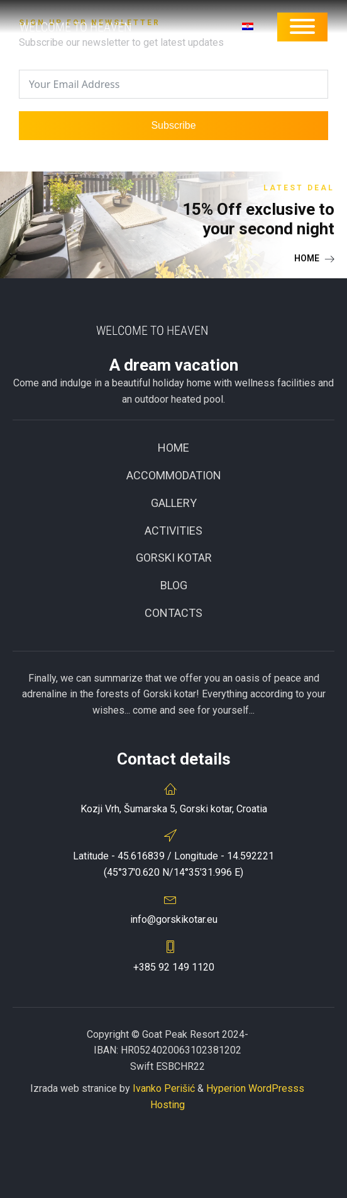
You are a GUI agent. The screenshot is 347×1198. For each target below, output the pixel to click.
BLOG (173, 585)
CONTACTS (173, 612)
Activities (173, 530)
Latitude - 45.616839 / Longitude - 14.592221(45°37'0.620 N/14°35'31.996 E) (173, 864)
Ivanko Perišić (164, 1088)
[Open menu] (302, 26)
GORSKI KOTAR (174, 557)
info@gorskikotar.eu (174, 919)
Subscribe (173, 125)
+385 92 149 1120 (173, 967)
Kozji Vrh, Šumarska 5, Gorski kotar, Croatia (173, 809)
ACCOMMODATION (173, 475)
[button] (314, 258)
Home (173, 447)
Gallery (174, 502)
